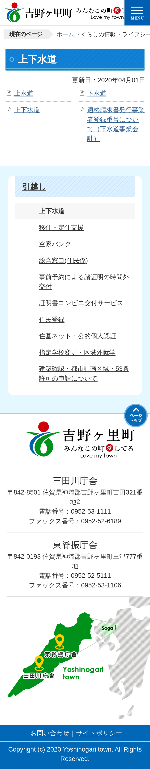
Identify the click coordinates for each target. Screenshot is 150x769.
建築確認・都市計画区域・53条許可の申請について (84, 373)
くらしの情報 (98, 34)
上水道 (23, 93)
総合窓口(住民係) (63, 260)
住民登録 (51, 319)
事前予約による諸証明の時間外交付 (84, 281)
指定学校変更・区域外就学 (77, 352)
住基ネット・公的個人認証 (77, 336)
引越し (34, 186)
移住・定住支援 (61, 227)
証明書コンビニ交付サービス (81, 303)
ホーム (65, 34)
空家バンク (55, 244)
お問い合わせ (49, 733)
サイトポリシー (99, 733)
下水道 (96, 93)
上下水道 (27, 109)
